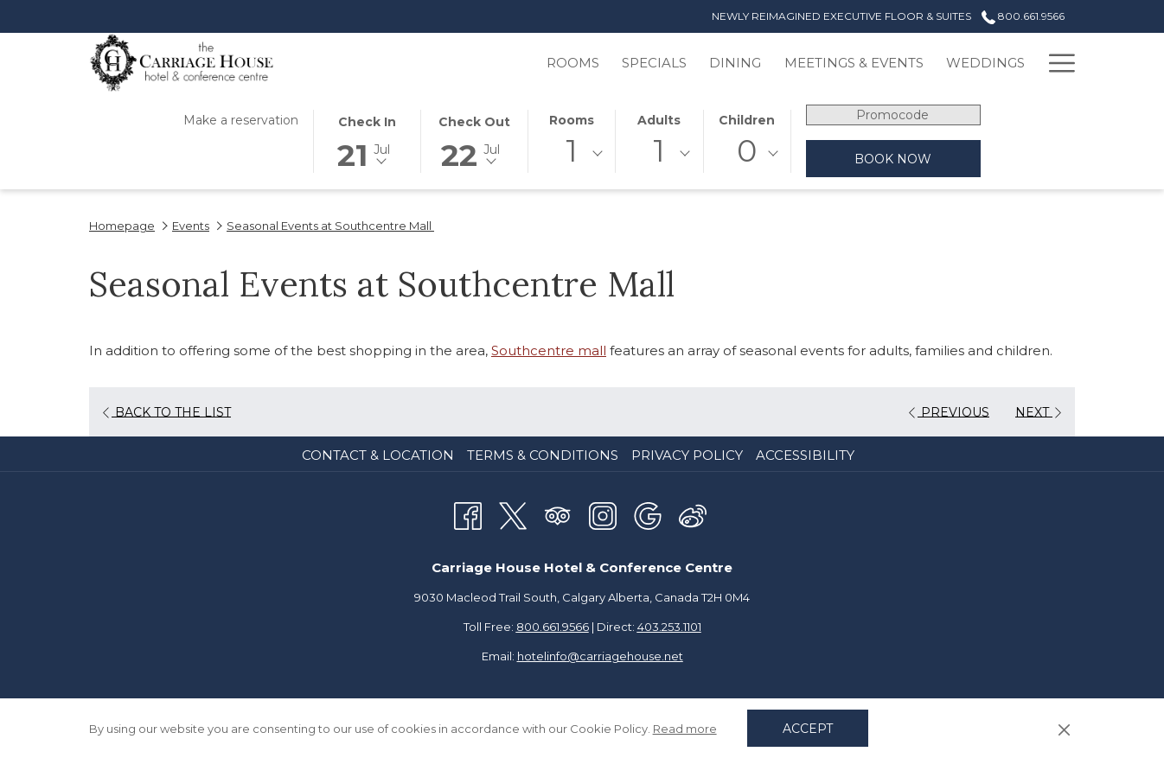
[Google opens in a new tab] (648, 514)
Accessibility (805, 455)
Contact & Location (378, 455)
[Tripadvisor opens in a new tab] (558, 514)
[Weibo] (693, 514)
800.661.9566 (552, 627)
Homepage (122, 225)
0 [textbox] (747, 151)
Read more (685, 729)
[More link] (1055, 62)
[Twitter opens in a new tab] (513, 514)
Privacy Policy (687, 455)
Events (190, 225)
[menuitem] (490, 62)
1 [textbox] (572, 151)
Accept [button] (808, 728)
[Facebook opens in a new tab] (468, 514)
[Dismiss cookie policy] (1064, 728)
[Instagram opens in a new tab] (603, 514)
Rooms (571, 120)
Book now (892, 159)
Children (747, 120)
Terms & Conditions (542, 455)
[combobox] (571, 154)
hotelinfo (600, 656)
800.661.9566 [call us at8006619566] (1023, 16)
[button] (366, 140)
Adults (659, 120)
